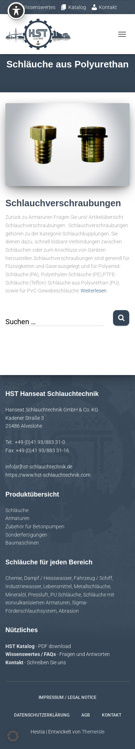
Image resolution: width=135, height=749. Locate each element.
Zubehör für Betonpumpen (34, 526)
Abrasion (69, 611)
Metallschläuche (92, 586)
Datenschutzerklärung (41, 715)
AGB (85, 715)
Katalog (73, 7)
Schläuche (16, 510)
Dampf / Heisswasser (48, 578)
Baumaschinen (22, 543)
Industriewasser (23, 586)
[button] (13, 736)
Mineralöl (15, 595)
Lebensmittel (57, 586)
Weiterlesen (94, 291)
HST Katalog (20, 646)
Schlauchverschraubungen (63, 203)
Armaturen (17, 518)
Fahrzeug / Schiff (93, 578)
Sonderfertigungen (26, 535)
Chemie (13, 578)
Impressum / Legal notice (67, 697)
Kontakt (104, 7)
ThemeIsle (93, 732)
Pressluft (38, 595)
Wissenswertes (35, 7)
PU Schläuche (65, 595)
